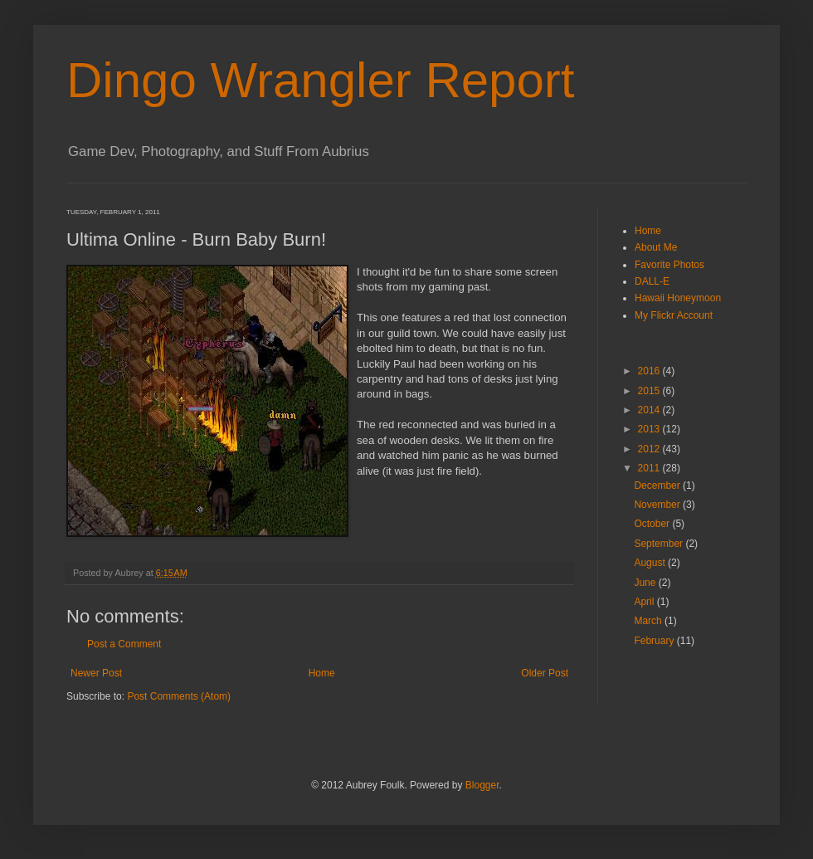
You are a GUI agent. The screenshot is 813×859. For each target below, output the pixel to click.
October (653, 524)
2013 (650, 429)
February (655, 641)
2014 (650, 410)
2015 (650, 391)
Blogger (482, 785)
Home (322, 673)
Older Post (544, 673)
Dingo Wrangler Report (320, 80)
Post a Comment (124, 644)
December (658, 485)
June (646, 582)
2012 (650, 449)
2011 (650, 468)
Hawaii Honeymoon (678, 298)
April (645, 602)
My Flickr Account (674, 315)
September (659, 543)
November (658, 504)
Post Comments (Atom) (179, 696)
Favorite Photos (669, 265)
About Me (656, 247)
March (649, 621)
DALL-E (652, 281)
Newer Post (96, 673)
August (651, 563)
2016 (650, 371)
